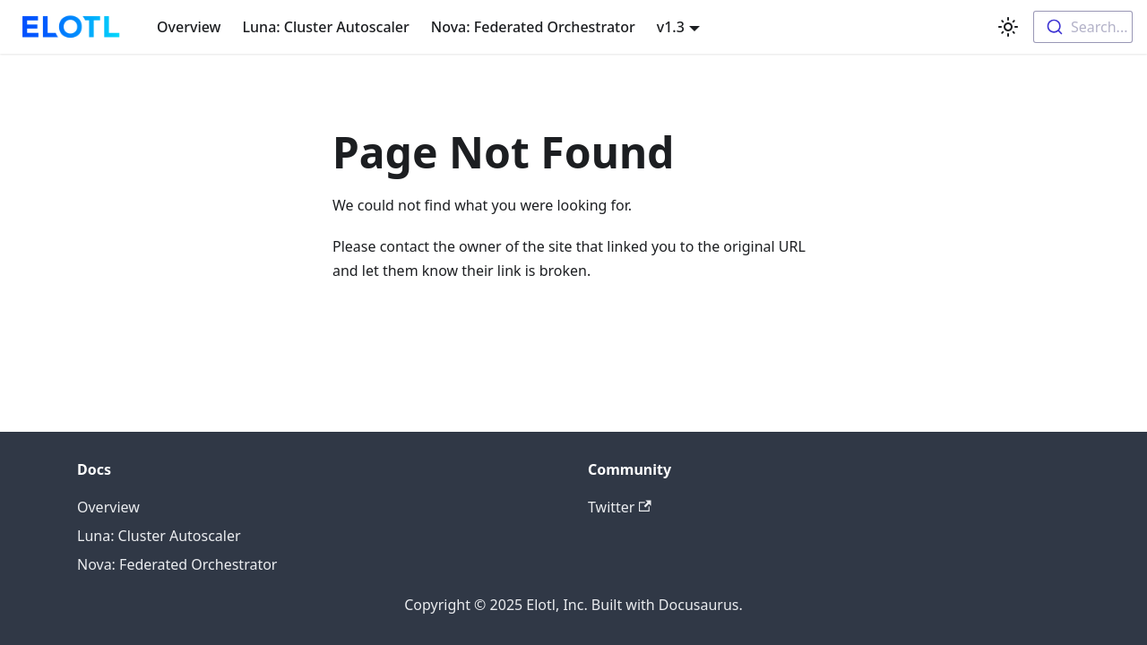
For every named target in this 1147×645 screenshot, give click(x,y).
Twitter (619, 507)
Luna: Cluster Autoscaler (326, 27)
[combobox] (1083, 27)
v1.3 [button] (671, 27)
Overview (188, 27)
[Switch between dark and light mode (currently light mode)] (1008, 27)
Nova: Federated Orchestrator (533, 27)
